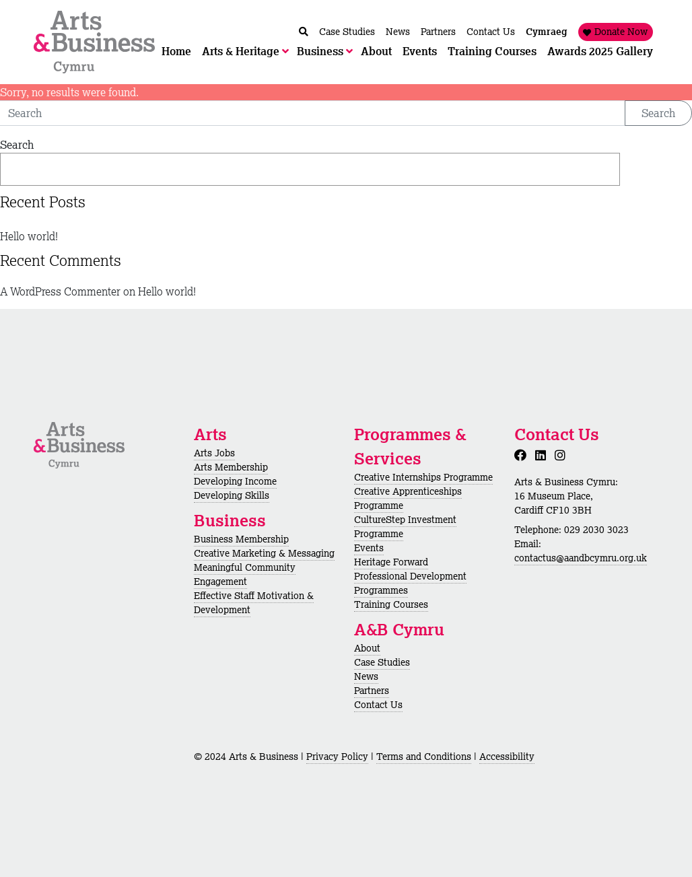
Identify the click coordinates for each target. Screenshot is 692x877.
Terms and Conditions (423, 756)
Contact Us (378, 704)
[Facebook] (523, 455)
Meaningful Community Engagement (245, 574)
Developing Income (235, 481)
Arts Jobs (214, 453)
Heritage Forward (391, 562)
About (367, 648)
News (366, 676)
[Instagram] (563, 455)
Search (658, 113)
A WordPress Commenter (60, 291)
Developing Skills (231, 495)
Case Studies (382, 662)
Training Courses (391, 604)
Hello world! (29, 236)
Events (369, 548)
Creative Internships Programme (423, 477)
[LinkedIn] (543, 455)
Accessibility (506, 756)
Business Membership (241, 539)
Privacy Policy (337, 756)
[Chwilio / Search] (303, 32)
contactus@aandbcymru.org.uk (580, 558)
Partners (371, 690)
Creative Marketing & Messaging (264, 553)
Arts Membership (231, 467)
